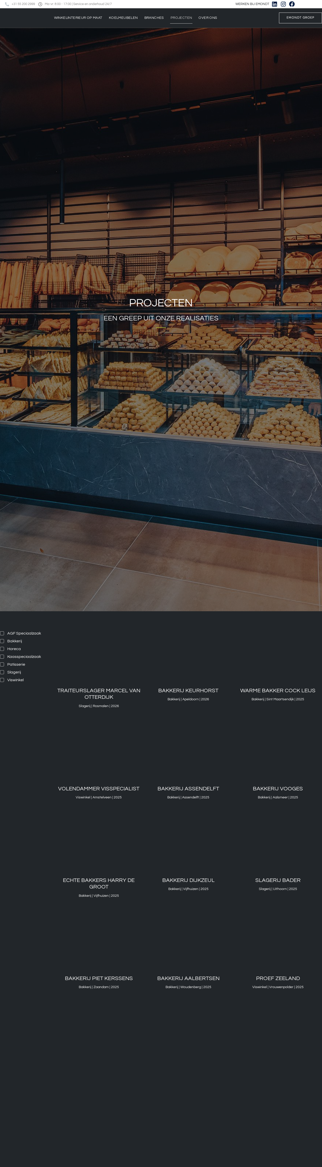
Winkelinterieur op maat (78, 18)
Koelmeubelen (123, 18)
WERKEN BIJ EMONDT (253, 4)
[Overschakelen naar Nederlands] (305, 4)
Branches (154, 18)
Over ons (207, 18)
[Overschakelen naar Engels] (315, 4)
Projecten (181, 18)
